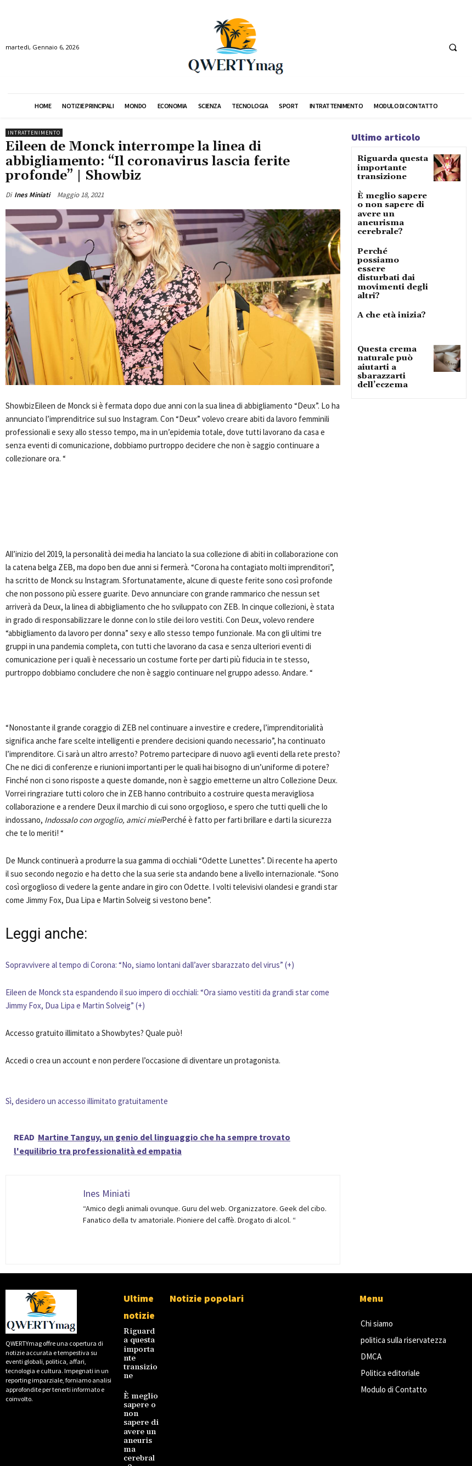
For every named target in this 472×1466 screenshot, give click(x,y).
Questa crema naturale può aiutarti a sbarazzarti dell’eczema (381, 325)
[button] (453, 47)
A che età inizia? (385, 275)
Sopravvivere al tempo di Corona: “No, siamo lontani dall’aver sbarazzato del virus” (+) (149, 965)
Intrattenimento (34, 133)
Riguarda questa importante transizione (386, 166)
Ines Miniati (32, 194)
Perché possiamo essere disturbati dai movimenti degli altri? (391, 246)
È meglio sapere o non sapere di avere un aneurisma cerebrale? (391, 205)
